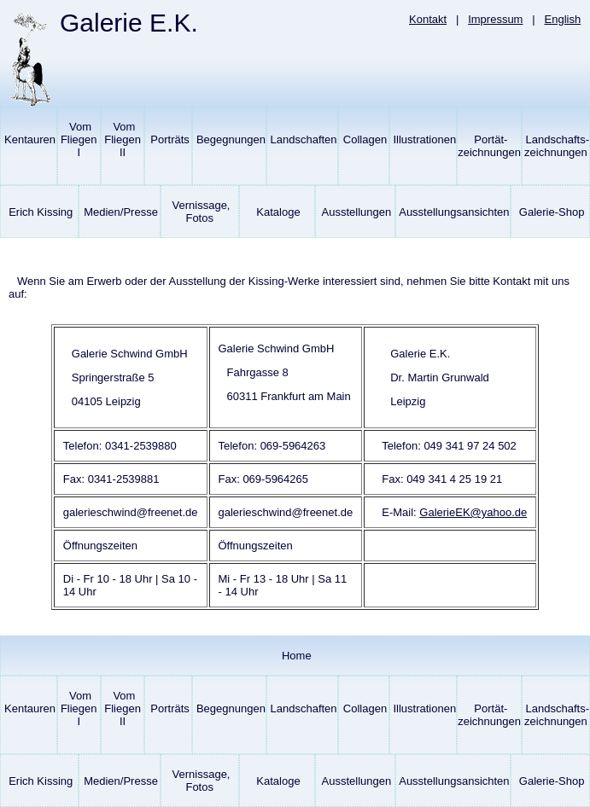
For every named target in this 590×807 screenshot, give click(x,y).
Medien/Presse (119, 218)
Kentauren (28, 152)
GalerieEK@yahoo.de (473, 512)
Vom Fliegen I (79, 152)
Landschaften (302, 152)
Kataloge (277, 218)
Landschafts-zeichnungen (556, 152)
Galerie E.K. (129, 23)
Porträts (169, 152)
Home (294, 662)
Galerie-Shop (550, 218)
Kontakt (428, 19)
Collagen (363, 152)
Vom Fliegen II (122, 152)
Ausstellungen (355, 218)
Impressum (495, 19)
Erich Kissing (39, 218)
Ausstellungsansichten (452, 218)
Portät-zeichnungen (489, 152)
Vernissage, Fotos (200, 218)
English (563, 19)
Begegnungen (229, 152)
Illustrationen (423, 152)
